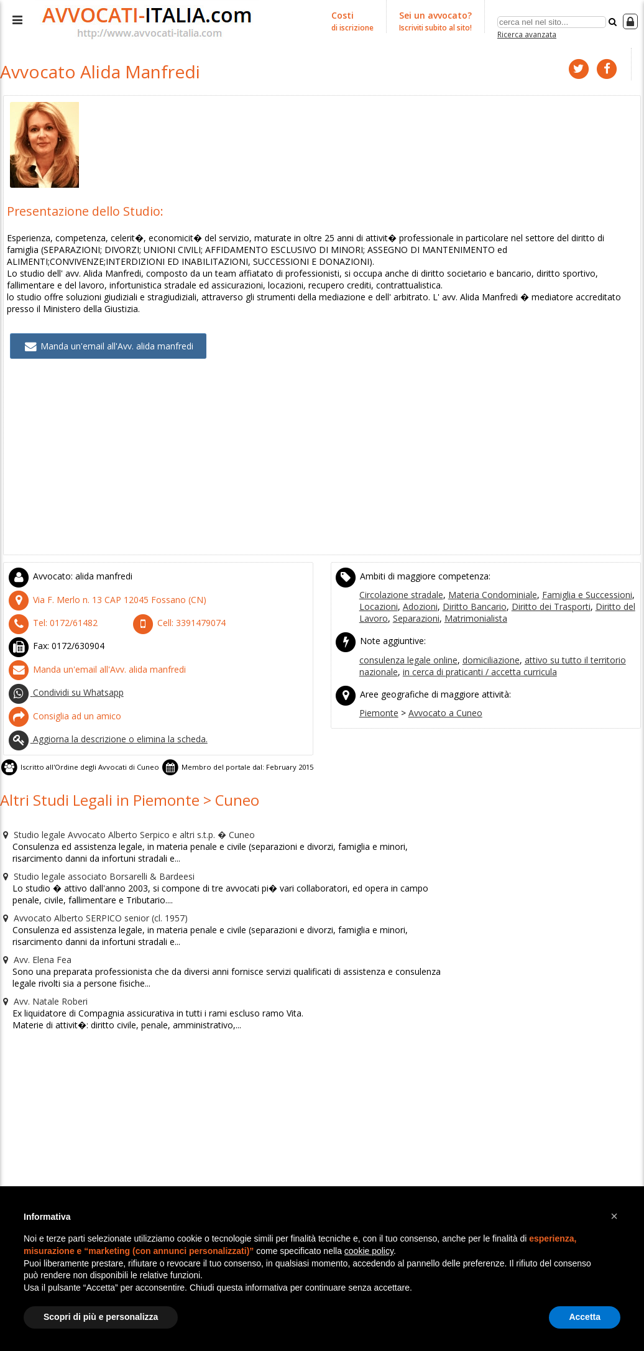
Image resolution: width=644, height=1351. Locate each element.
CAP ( (95, 586)
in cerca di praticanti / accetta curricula (473, 654)
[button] (614, 1216)
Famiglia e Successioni (572, 582)
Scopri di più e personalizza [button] (101, 1317)
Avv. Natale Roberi (40, 963)
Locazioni (377, 593)
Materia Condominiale (485, 582)
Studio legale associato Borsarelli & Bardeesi (91, 844)
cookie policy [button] (368, 1251)
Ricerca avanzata (526, 33)
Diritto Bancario (464, 593)
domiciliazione (485, 642)
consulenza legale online (406, 642)
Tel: (47, 607)
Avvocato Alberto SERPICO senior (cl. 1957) (85, 884)
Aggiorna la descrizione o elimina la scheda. (101, 715)
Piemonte (377, 693)
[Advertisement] (322, 453)
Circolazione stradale (399, 582)
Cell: (173, 607)
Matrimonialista (468, 604)
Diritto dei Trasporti (533, 593)
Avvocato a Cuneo (438, 693)
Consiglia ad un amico (60, 693)
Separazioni (412, 604)
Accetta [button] (584, 1317)
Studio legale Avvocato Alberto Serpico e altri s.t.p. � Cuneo (118, 804)
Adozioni (414, 593)
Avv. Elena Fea (33, 923)
